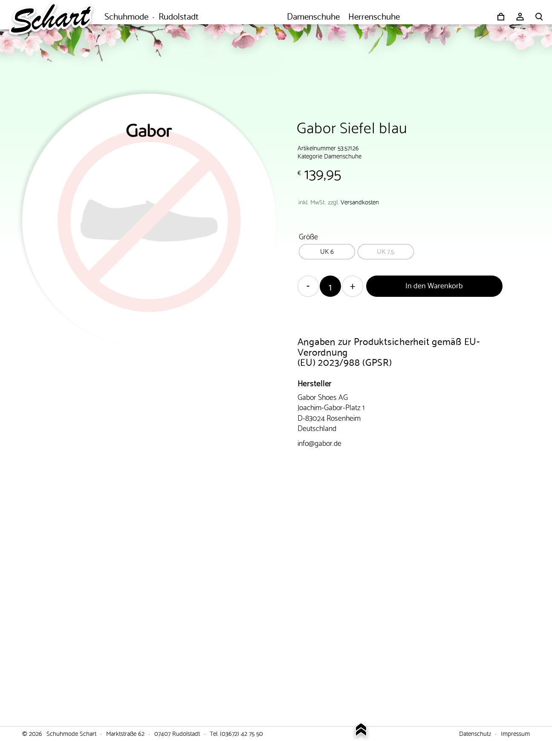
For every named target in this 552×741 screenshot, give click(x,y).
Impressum (515, 732)
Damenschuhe (342, 155)
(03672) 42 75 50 (241, 732)
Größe (308, 235)
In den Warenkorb (434, 284)
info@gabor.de (319, 442)
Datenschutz (475, 732)
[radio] (327, 251)
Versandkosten (360, 201)
